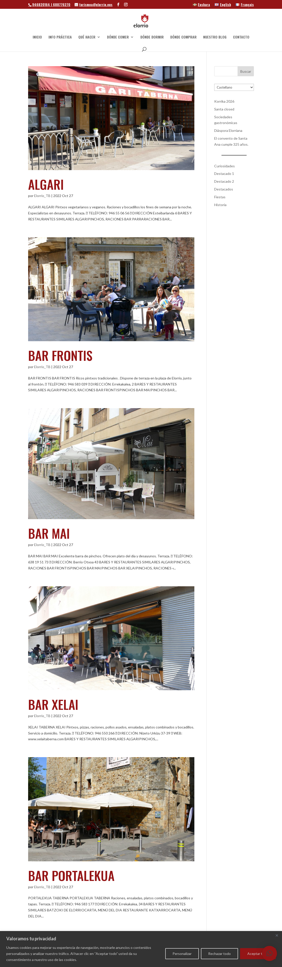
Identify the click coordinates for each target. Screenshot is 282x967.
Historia (220, 205)
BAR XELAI (53, 704)
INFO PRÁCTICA (60, 37)
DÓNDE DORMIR (152, 37)
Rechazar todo (219, 953)
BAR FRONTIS (60, 355)
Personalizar (182, 953)
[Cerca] (277, 935)
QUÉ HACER (86, 37)
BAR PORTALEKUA (71, 875)
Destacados (223, 189)
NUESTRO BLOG (215, 37)
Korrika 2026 (224, 101)
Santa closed (224, 109)
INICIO (37, 37)
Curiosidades (224, 166)
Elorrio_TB (42, 196)
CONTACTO (241, 37)
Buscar (245, 71)
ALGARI (46, 184)
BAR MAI (49, 533)
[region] (141, 949)
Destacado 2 (224, 181)
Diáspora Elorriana (228, 130)
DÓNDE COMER (118, 37)
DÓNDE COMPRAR (183, 37)
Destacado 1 (224, 173)
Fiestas (219, 197)
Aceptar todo (257, 953)
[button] (269, 953)
